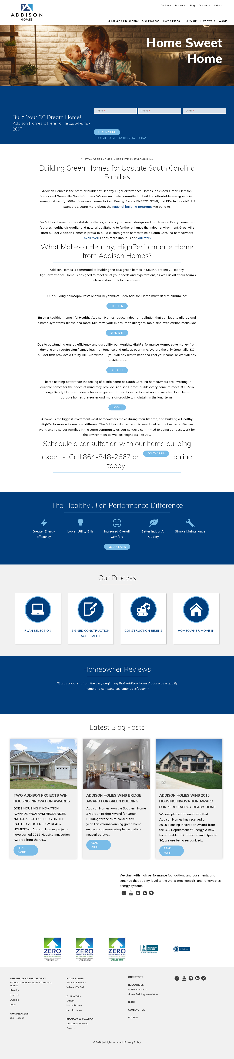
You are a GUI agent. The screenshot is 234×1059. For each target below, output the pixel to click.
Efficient (117, 332)
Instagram (190, 980)
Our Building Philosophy (122, 21)
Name (100, 110)
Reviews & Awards (214, 21)
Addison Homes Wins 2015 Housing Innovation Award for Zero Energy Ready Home (187, 801)
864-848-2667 (126, 138)
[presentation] (115, 122)
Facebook (177, 980)
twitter (203, 980)
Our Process (150, 21)
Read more (22, 850)
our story (144, 238)
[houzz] (145, 893)
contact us (156, 453)
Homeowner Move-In (196, 631)
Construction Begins (143, 631)
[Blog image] (43, 764)
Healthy (117, 306)
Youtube (183, 980)
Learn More (117, 546)
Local (117, 407)
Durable (117, 370)
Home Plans (171, 21)
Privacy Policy (133, 1042)
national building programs (132, 207)
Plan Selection (37, 631)
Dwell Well (90, 238)
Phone (145, 110)
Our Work (190, 21)
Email (190, 110)
